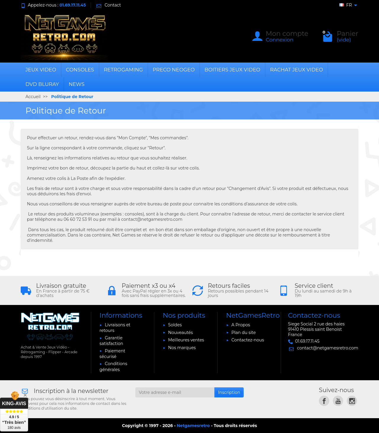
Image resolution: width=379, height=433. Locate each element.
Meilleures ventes (186, 340)
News (76, 84)
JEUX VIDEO (40, 70)
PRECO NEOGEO (174, 70)
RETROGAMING (123, 70)
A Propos (241, 324)
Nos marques (182, 347)
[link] (324, 401)
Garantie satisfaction (111, 340)
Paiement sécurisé (112, 353)
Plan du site (244, 332)
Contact (108, 5)
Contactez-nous (248, 340)
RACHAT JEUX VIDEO (296, 70)
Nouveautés (180, 332)
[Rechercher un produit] (170, 36)
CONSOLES (80, 70)
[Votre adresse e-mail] (175, 392)
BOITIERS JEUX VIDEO (232, 70)
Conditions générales (113, 366)
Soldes (175, 324)
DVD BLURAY (42, 84)
